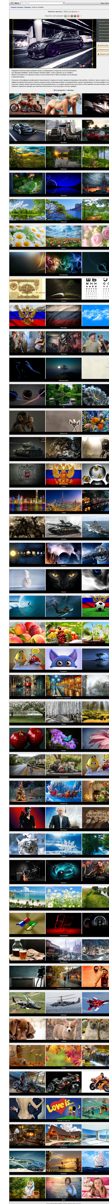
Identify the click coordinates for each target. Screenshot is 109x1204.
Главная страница (17, 7)
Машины (28, 7)
